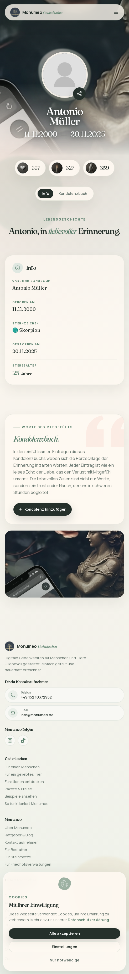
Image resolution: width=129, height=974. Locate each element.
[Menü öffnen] (116, 12)
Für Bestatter (16, 849)
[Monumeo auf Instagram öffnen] (10, 740)
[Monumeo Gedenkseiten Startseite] (36, 12)
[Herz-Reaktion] (30, 168)
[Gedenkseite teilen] (79, 93)
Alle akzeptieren (64, 933)
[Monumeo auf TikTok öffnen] (23, 740)
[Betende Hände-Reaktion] (99, 168)
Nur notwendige (64, 960)
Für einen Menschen (22, 766)
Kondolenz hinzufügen (42, 509)
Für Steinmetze (18, 856)
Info (45, 193)
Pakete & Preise (18, 788)
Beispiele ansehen (21, 796)
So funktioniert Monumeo (27, 803)
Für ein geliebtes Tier (23, 774)
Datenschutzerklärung (88, 919)
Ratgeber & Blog (19, 834)
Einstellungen (64, 946)
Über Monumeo (18, 827)
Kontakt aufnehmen (22, 842)
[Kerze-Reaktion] (64, 168)
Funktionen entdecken (24, 781)
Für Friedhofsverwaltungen (28, 864)
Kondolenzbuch (73, 193)
